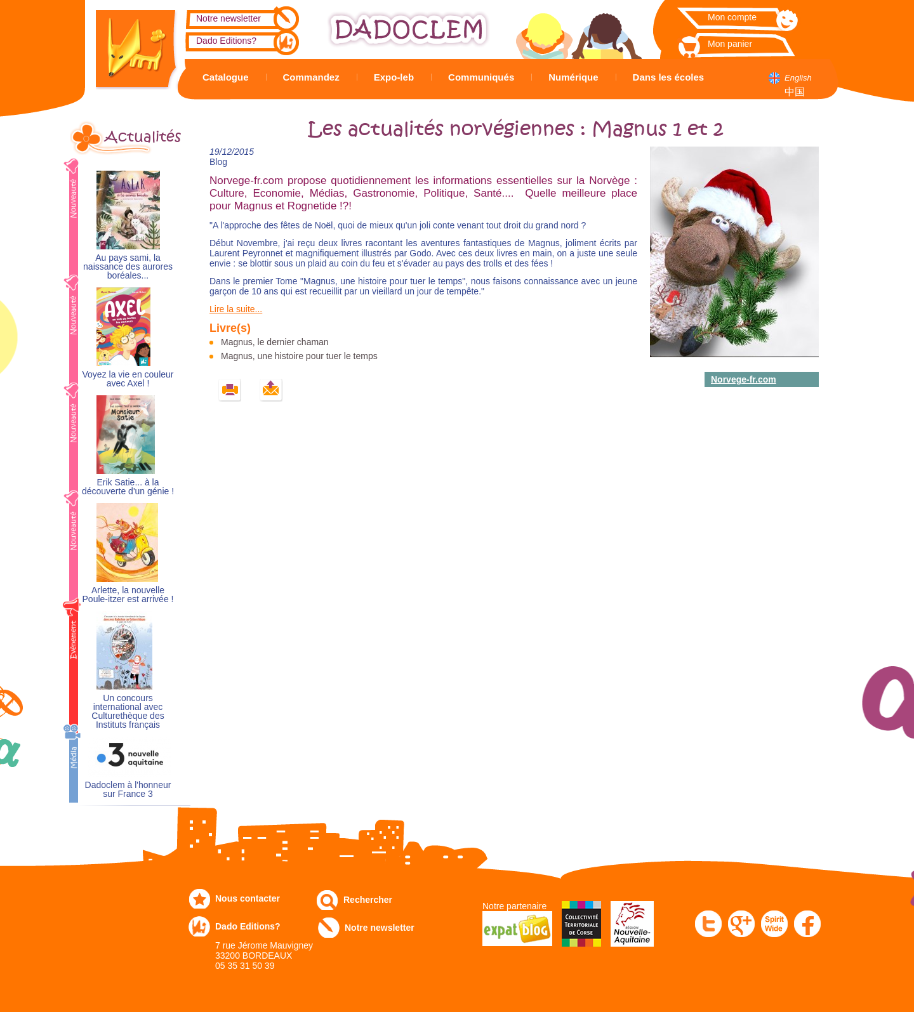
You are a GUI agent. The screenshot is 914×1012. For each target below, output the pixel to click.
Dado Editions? (226, 41)
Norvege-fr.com (743, 379)
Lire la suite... (235, 309)
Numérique (573, 77)
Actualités (143, 137)
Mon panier (730, 44)
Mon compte (732, 17)
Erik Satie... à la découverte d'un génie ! (128, 487)
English (798, 77)
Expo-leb (394, 77)
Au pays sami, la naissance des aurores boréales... (128, 266)
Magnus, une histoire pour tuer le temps (299, 356)
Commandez (311, 77)
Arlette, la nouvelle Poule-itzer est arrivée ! (128, 595)
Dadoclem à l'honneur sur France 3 (128, 789)
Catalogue (225, 77)
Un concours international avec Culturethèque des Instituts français (127, 711)
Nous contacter (247, 898)
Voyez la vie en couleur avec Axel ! (128, 379)
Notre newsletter (228, 18)
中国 (795, 91)
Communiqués (481, 77)
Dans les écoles (669, 77)
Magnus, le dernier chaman (275, 342)
